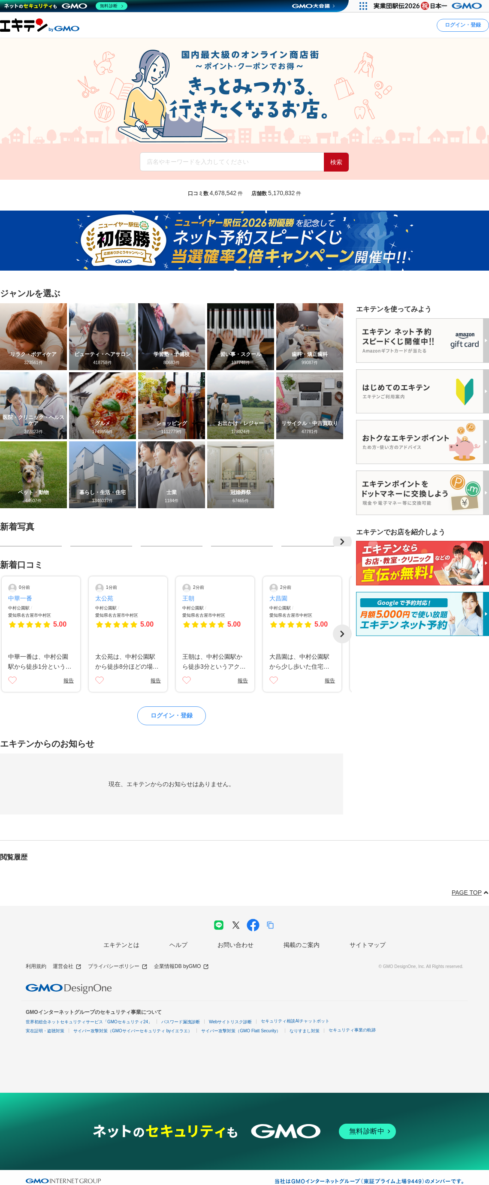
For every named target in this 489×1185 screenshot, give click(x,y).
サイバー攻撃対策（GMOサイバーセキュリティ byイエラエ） (132, 1030)
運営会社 (67, 966)
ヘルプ (178, 944)
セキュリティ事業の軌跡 (352, 1030)
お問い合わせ (235, 944)
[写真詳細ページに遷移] (31, 541)
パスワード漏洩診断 (180, 1021)
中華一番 (20, 598)
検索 (336, 162)
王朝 (188, 598)
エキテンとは (121, 944)
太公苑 (104, 598)
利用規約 (36, 966)
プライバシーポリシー (118, 966)
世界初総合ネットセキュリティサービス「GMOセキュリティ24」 (89, 1021)
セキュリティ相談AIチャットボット (295, 1021)
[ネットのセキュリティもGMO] (66, 6)
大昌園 (278, 598)
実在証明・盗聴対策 (45, 1030)
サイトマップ (368, 944)
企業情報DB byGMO (181, 966)
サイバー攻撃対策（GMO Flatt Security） (241, 1030)
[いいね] (12, 680)
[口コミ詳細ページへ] (41, 634)
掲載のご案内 (302, 944)
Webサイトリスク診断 (230, 1021)
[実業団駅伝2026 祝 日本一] (429, 6)
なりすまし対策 (305, 1030)
